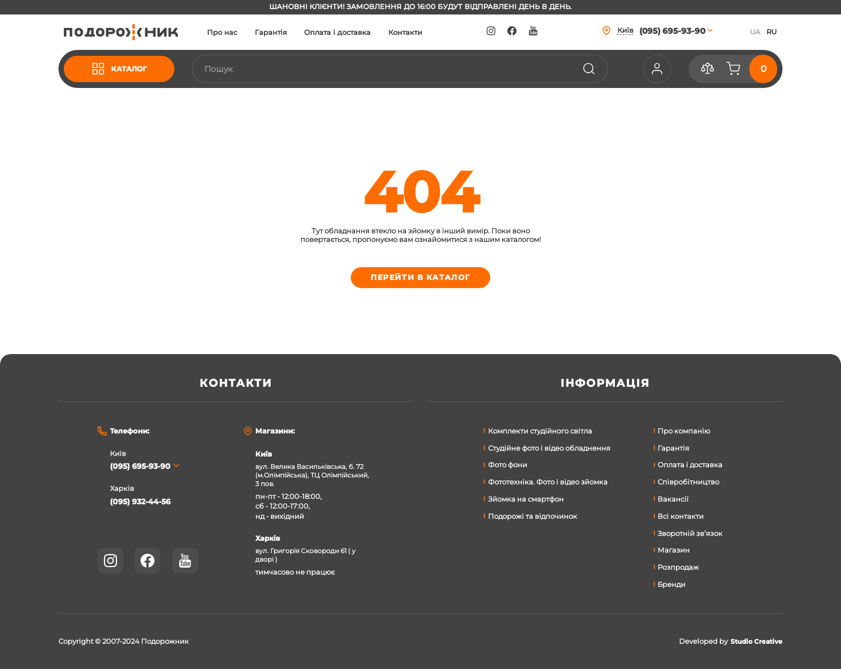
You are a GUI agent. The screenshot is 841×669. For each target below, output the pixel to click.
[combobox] (407, 69)
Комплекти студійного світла (540, 431)
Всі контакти (681, 516)
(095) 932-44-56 (142, 502)
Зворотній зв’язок (690, 533)
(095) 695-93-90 (143, 466)
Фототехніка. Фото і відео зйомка (548, 481)
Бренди (671, 584)
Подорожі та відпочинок (532, 516)
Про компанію (684, 431)
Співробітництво (688, 481)
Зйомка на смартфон (526, 499)
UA (755, 31)
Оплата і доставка (352, 32)
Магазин (674, 550)
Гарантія (285, 32)
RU (771, 31)
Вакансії (673, 499)
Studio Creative (754, 641)
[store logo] (128, 32)
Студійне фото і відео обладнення (549, 448)
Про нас (237, 32)
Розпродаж (678, 567)
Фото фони (507, 464)
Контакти (420, 32)
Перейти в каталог (420, 279)
